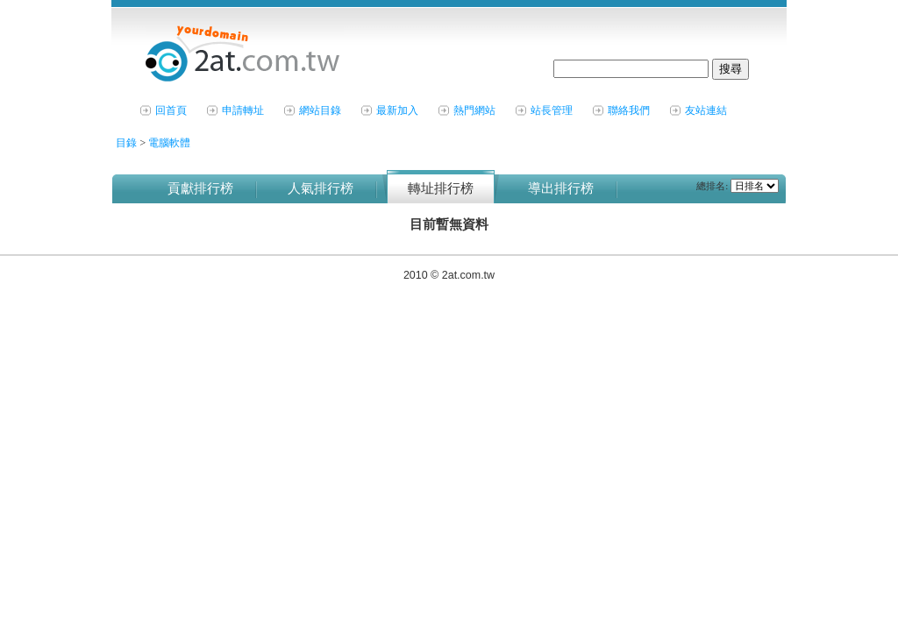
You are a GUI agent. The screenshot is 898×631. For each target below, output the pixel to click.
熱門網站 (474, 110)
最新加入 (397, 110)
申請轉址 (243, 110)
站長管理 (552, 110)
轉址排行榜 (441, 188)
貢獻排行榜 (200, 188)
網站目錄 (320, 110)
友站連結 (706, 110)
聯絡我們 (629, 110)
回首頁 (171, 110)
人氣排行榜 (320, 188)
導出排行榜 (561, 188)
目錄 (127, 143)
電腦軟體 (169, 143)
